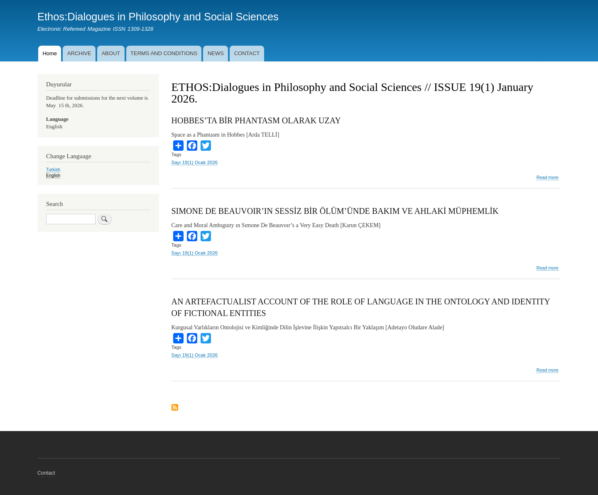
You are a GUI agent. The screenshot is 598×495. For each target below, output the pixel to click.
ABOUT (110, 53)
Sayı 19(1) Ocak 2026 (195, 162)
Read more (548, 177)
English (53, 175)
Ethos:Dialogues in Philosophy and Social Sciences (158, 16)
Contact (46, 473)
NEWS (216, 53)
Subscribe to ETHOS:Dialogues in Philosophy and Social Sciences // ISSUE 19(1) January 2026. (175, 408)
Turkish (53, 169)
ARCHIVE (79, 53)
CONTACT (247, 53)
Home (49, 53)
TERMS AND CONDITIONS (163, 53)
